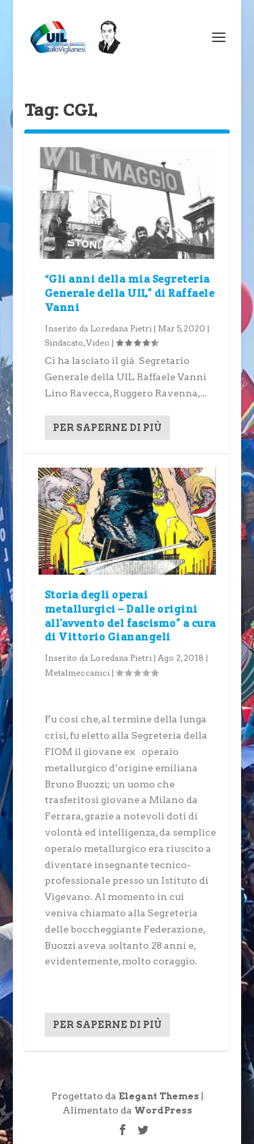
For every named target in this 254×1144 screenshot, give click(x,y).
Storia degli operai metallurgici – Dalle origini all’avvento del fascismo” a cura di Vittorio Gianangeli (130, 616)
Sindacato (64, 343)
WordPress (163, 1110)
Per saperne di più (107, 427)
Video (98, 343)
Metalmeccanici (77, 673)
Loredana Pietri (121, 328)
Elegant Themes (159, 1096)
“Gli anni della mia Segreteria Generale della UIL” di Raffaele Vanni (130, 293)
